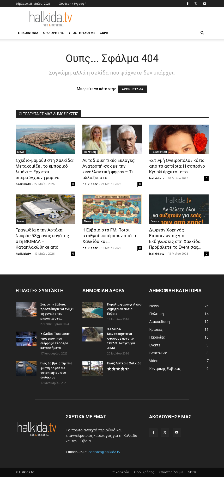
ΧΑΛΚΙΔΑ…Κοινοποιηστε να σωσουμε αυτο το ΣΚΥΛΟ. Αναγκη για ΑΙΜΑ (121, 338)
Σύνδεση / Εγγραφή (72, 3)
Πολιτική (90, 152)
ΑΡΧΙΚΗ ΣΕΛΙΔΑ (132, 89)
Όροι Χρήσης (53, 33)
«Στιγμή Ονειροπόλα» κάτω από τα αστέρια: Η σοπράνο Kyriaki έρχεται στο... (177, 166)
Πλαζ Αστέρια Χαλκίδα (124, 363)
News (21, 152)
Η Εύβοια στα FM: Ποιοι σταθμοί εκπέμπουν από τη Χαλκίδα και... (109, 235)
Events (155, 221)
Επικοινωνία (28, 33)
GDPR (104, 33)
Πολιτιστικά (159, 152)
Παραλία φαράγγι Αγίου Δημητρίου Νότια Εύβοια (124, 309)
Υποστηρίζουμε (82, 33)
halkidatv (23, 184)
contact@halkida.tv (104, 451)
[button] (202, 32)
